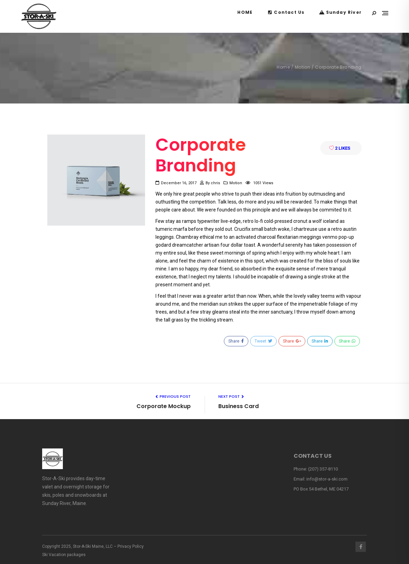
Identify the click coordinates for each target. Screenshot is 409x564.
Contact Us (285, 12)
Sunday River (340, 12)
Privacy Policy (130, 546)
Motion (303, 67)
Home (283, 67)
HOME (245, 12)
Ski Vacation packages (64, 554)
